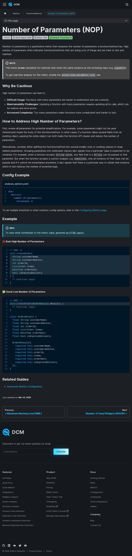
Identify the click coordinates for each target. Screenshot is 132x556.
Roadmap (52, 506)
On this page (11, 20)
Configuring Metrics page (92, 210)
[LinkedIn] (9, 545)
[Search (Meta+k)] (127, 4)
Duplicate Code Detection (14, 516)
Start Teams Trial (54, 497)
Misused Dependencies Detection (17, 525)
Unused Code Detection (13, 511)
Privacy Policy (35, 551)
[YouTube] (14, 545)
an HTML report (75, 232)
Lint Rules (6, 478)
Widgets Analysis (10, 497)
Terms (49, 551)
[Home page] (5, 13)
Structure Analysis (10, 506)
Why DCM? (51, 478)
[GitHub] (3, 545)
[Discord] (25, 545)
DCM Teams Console (57, 511)
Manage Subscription (57, 516)
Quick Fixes (7, 483)
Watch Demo (52, 492)
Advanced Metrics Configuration (24, 386)
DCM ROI (50, 483)
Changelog (51, 501)
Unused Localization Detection (16, 520)
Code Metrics (8, 487)
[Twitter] (20, 545)
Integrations (8, 492)
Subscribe (61, 451)
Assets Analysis (9, 501)
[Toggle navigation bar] (4, 4)
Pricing (49, 487)
